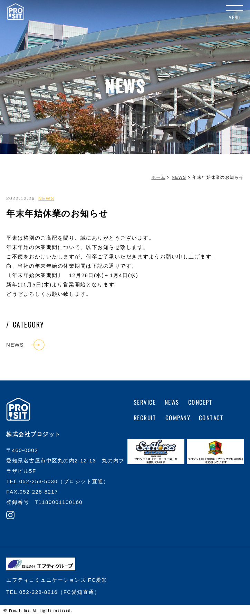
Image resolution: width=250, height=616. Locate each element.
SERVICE (145, 402)
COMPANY (177, 417)
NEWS (46, 198)
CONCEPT (200, 402)
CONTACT (211, 417)
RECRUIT (145, 417)
